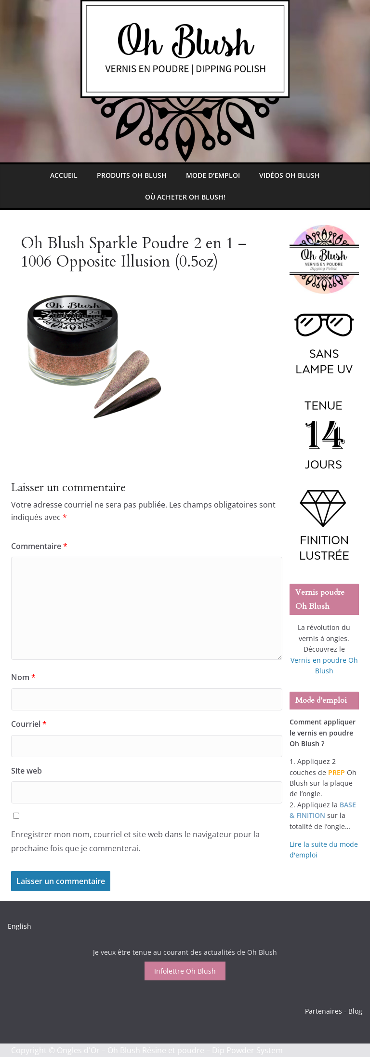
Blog (355, 1011)
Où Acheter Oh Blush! (185, 196)
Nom (23, 677)
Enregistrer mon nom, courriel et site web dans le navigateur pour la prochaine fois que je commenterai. (135, 841)
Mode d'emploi (213, 175)
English (19, 926)
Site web (26, 770)
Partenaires (323, 1011)
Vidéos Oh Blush (289, 175)
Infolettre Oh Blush (185, 971)
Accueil (64, 175)
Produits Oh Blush (132, 175)
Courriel (29, 724)
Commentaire (39, 546)
